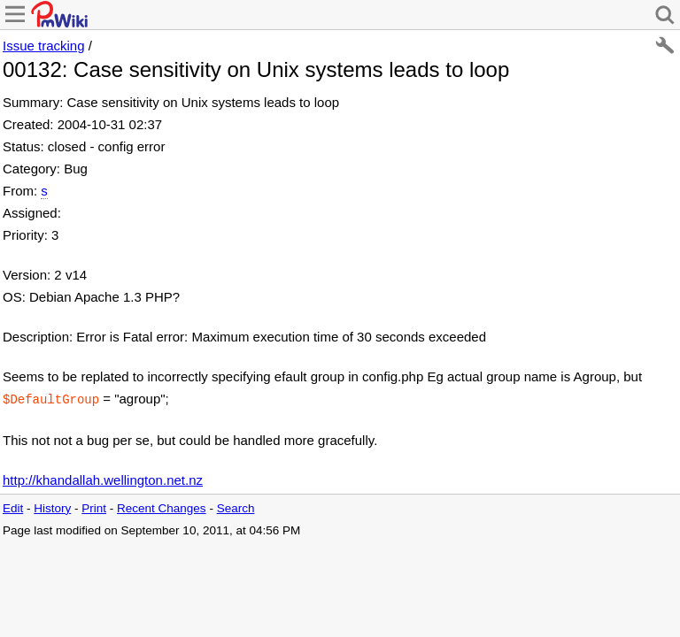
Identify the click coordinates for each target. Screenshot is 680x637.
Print (93, 506)
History (52, 506)
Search (236, 506)
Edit (13, 506)
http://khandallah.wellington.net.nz (103, 478)
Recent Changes (161, 506)
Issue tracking (44, 45)
